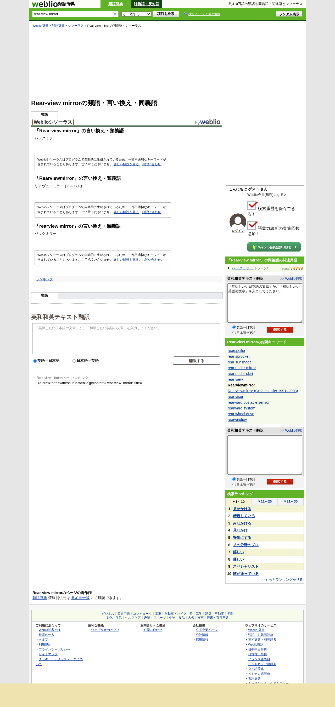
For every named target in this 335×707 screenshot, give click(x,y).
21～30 (290, 501)
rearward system (241, 408)
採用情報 (202, 639)
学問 (230, 613)
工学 (199, 613)
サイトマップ (48, 654)
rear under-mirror (242, 368)
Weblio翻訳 (256, 644)
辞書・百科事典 (218, 617)
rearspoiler (236, 351)
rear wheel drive (241, 414)
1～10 (238, 502)
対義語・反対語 (146, 4)
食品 (181, 617)
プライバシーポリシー (54, 649)
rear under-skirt (240, 374)
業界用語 (123, 613)
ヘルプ (43, 639)
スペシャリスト (246, 566)
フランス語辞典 (259, 659)
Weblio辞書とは (49, 629)
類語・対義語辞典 (260, 634)
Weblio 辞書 (40, 25)
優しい (238, 559)
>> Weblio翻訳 (291, 279)
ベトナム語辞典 (259, 673)
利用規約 (45, 644)
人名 (191, 617)
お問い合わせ (151, 164)
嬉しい (238, 552)
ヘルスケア (133, 617)
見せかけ (240, 530)
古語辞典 (254, 678)
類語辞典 (115, 4)
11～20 (265, 501)
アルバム (73, 186)
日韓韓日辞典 (257, 654)
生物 (172, 617)
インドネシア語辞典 (262, 664)
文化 (109, 617)
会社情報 (202, 634)
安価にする (242, 537)
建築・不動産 (214, 613)
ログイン (238, 231)
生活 (119, 617)
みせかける (242, 523)
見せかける (242, 509)
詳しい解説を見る (126, 164)
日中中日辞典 (257, 649)
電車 (158, 613)
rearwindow (237, 420)
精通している (244, 516)
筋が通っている (246, 574)
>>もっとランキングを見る (282, 579)
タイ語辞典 (256, 668)
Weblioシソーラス (53, 122)
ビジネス (108, 613)
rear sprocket (238, 356)
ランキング (44, 279)
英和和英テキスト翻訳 (60, 317)
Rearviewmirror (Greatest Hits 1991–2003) (263, 391)
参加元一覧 (80, 598)
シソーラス (76, 25)
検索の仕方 (46, 634)
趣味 (147, 617)
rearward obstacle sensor (249, 402)
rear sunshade (240, 362)
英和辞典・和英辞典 (262, 639)
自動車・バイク (175, 613)
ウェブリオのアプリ (105, 629)
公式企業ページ (207, 629)
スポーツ (159, 617)
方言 (200, 617)
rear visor (235, 397)
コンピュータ (142, 613)
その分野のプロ (246, 545)
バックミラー (243, 268)
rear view (235, 379)
